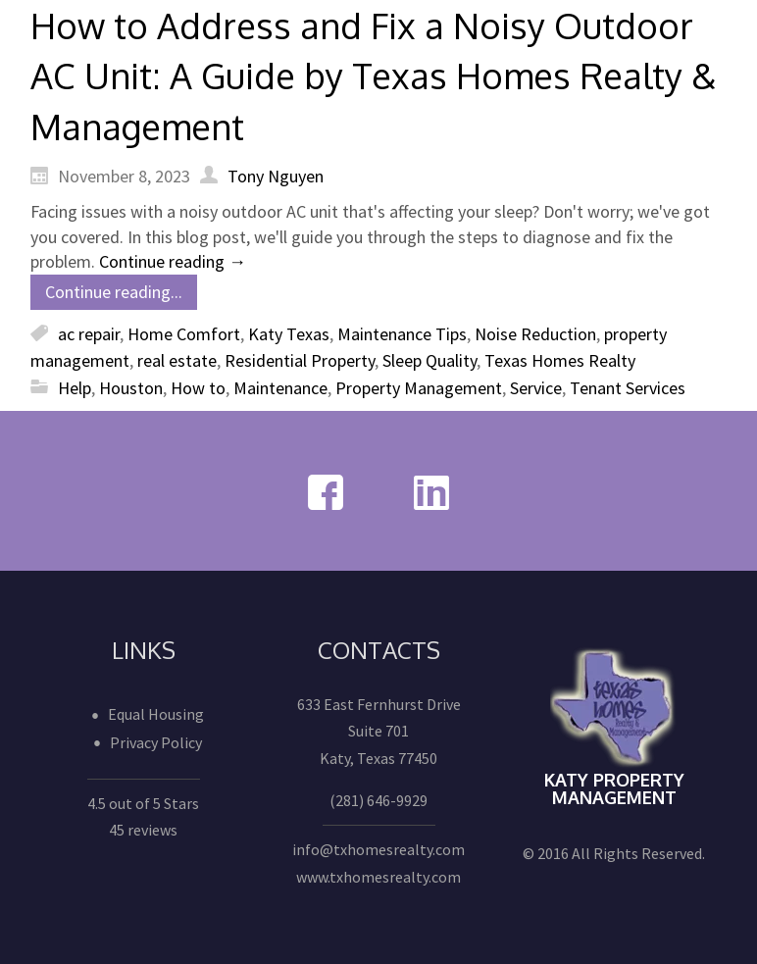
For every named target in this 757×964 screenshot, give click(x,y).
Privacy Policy (156, 742)
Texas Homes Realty (559, 360)
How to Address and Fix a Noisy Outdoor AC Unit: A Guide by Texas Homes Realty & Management (373, 75)
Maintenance (280, 388)
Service (536, 388)
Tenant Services (627, 388)
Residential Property (300, 360)
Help (74, 388)
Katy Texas (288, 334)
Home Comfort (183, 334)
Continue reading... (113, 291)
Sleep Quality (429, 360)
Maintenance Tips (402, 334)
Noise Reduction (535, 334)
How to (198, 388)
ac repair (89, 334)
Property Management (418, 388)
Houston (131, 388)
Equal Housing (156, 714)
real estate (177, 360)
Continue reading (172, 261)
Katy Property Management (614, 788)
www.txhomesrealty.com (378, 877)
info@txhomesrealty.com (378, 849)
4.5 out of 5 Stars (143, 803)
